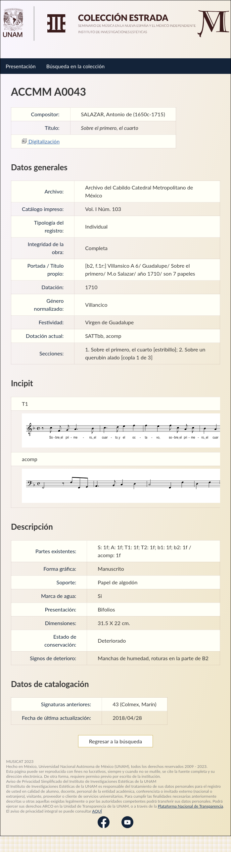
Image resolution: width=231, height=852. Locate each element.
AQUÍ (97, 811)
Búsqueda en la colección (75, 66)
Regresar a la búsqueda (115, 741)
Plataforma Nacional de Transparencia (190, 806)
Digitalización (41, 141)
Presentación (21, 66)
